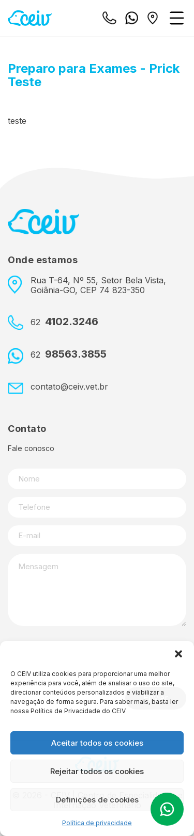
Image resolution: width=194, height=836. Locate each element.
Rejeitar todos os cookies (97, 771)
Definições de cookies (97, 800)
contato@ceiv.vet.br (69, 386)
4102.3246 (64, 322)
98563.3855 (69, 354)
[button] (178, 654)
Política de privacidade (97, 823)
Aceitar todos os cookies (97, 743)
